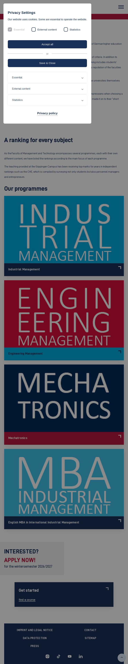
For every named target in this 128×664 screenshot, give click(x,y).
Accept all (47, 44)
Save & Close (47, 63)
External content (47, 29)
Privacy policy (47, 113)
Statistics (75, 29)
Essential (19, 29)
